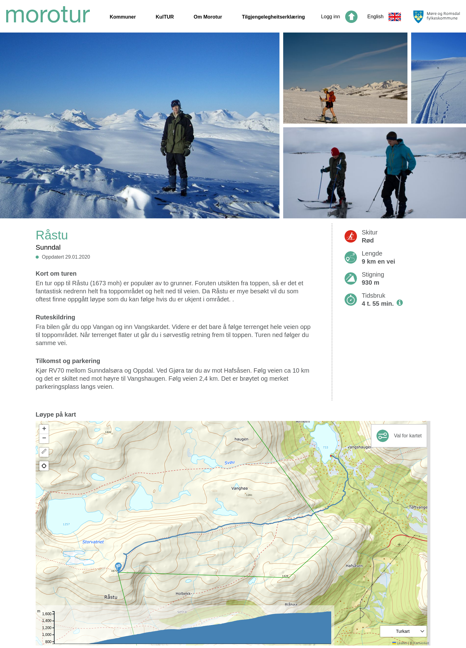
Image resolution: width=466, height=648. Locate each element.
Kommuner (123, 17)
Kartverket (421, 643)
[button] (118, 567)
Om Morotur (208, 17)
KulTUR (165, 17)
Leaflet (399, 643)
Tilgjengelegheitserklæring (273, 17)
